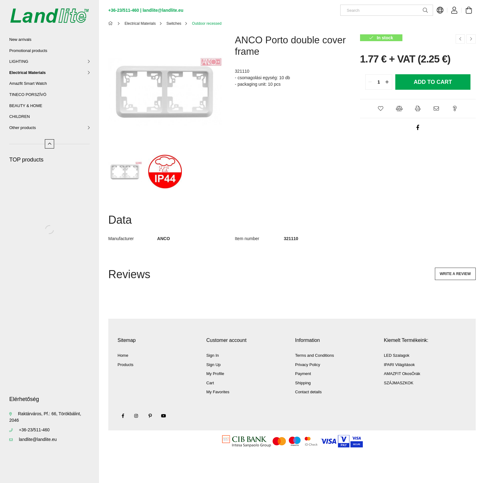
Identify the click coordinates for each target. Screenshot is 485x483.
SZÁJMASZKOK (398, 383)
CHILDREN (19, 116)
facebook (123, 416)
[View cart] (468, 10)
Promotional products (28, 50)
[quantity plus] (387, 82)
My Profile (215, 373)
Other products (22, 127)
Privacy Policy (307, 364)
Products (125, 364)
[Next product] (471, 39)
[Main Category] (111, 23)
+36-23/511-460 (34, 429)
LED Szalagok (396, 355)
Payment (303, 373)
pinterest (150, 416)
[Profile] (454, 10)
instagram (136, 416)
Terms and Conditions (314, 355)
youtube (163, 416)
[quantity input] (379, 82)
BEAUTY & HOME (25, 105)
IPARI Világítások (399, 364)
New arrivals (20, 39)
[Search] (386, 10)
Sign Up (213, 364)
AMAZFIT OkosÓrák (402, 373)
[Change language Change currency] (440, 10)
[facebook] (418, 127)
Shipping (303, 383)
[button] (381, 108)
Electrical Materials (27, 72)
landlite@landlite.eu (38, 439)
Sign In (212, 355)
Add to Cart (433, 82)
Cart (210, 383)
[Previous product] (460, 39)
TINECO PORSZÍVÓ (27, 94)
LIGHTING (18, 61)
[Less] (49, 144)
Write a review (455, 274)
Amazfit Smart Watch (28, 83)
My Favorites (217, 392)
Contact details (308, 392)
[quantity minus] (370, 82)
